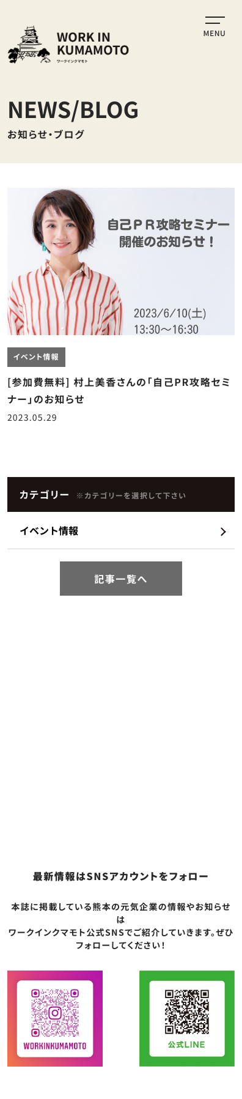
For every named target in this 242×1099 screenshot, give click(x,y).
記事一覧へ (121, 578)
